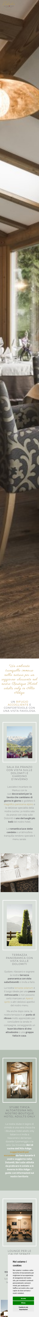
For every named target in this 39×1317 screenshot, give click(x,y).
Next (34, 871)
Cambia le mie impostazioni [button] (23, 1308)
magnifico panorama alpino (18, 804)
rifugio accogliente (18, 703)
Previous (5, 871)
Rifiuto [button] (23, 1303)
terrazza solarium (24, 988)
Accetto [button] (23, 1298)
